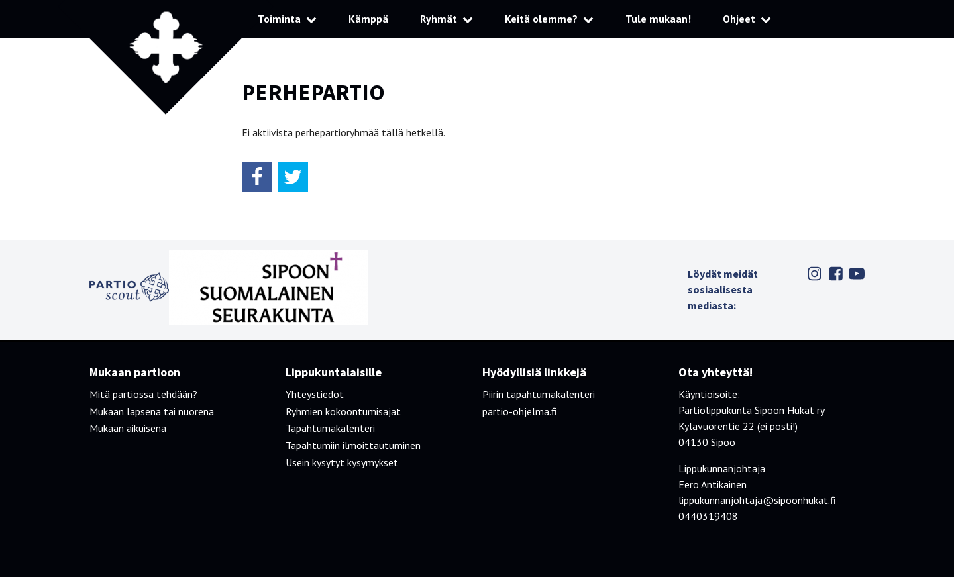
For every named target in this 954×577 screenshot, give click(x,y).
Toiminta (279, 18)
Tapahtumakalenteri (330, 428)
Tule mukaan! (658, 18)
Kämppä (368, 18)
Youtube (857, 274)
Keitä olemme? (541, 18)
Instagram (814, 274)
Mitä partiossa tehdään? (143, 394)
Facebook (835, 274)
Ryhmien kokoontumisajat (343, 411)
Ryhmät (438, 18)
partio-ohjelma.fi (519, 411)
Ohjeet (739, 18)
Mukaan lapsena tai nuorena (151, 411)
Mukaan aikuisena (127, 428)
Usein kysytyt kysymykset (342, 462)
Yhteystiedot (315, 394)
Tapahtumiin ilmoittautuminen (353, 445)
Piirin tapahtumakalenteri (538, 394)
